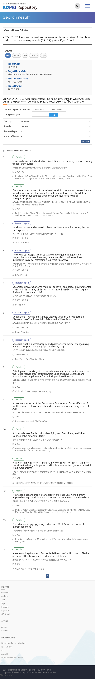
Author (16, 55)
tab (87, 6)
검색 (77, 6)
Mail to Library (7, 675)
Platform (5, 607)
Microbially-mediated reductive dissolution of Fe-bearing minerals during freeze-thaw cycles (52, 162)
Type (43, 55)
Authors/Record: (12, 136)
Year (8, 55)
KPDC (3, 651)
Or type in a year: (13, 114)
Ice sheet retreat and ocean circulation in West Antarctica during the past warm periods (51, 229)
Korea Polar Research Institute (13, 643)
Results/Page (10, 131)
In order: (8, 126)
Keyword (34, 55)
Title (25, 55)
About (4, 627)
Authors (4, 596)
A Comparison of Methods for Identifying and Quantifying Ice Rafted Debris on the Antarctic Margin (49, 434)
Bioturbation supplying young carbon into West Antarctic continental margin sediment (49, 525)
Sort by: (8, 121)
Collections (5, 593)
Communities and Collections (16, 30)
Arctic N (4, 654)
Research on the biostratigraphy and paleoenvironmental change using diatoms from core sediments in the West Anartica (50, 345)
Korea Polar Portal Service (12, 658)
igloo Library (6, 647)
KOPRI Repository (20, 6)
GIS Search (5, 614)
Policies (4, 631)
